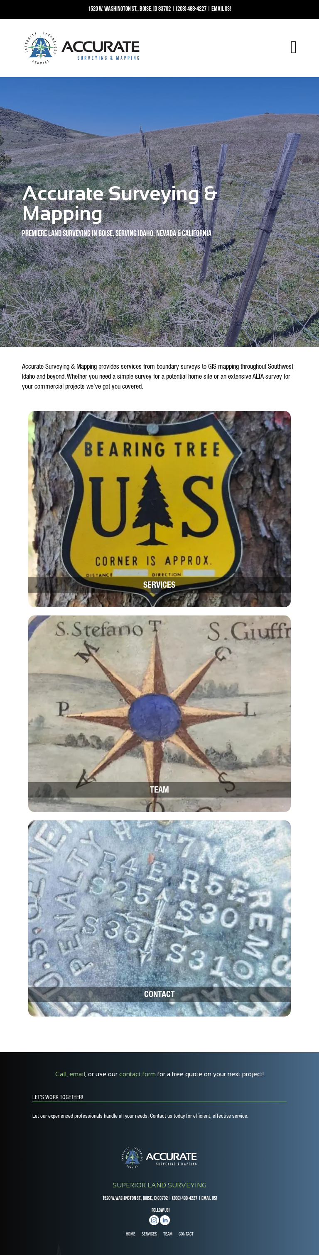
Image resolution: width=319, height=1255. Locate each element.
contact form (137, 1073)
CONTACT (186, 1235)
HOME (130, 1235)
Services (159, 586)
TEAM (167, 1235)
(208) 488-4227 (191, 9)
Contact (159, 995)
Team (159, 791)
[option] (159, 212)
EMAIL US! (221, 9)
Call (60, 1073)
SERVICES (149, 1235)
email (77, 1073)
